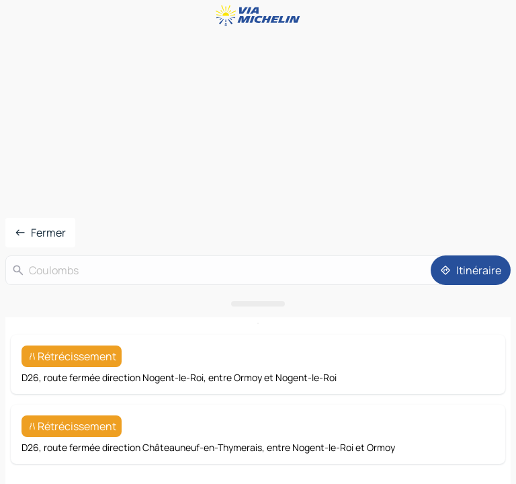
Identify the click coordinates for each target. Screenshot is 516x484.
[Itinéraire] (471, 270)
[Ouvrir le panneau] (258, 303)
